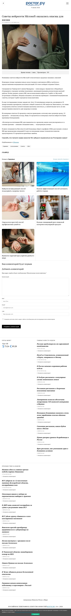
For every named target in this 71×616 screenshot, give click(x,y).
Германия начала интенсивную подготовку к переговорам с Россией (16, 584)
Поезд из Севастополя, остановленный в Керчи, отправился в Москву (53, 356)
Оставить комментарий (43, 350)
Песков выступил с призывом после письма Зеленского (16, 542)
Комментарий (5, 277)
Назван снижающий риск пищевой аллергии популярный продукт (50, 223)
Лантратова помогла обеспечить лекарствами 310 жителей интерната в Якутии (53, 401)
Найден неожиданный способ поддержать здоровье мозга (14, 190)
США (28, 146)
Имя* (3, 298)
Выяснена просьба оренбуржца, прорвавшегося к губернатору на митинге (15, 529)
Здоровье (16, 142)
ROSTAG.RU (51, 607)
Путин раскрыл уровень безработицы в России (53, 438)
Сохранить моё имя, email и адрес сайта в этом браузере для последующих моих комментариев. (29, 319)
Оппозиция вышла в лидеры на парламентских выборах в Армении (16, 495)
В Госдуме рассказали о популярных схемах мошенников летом (51, 378)
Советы (23, 146)
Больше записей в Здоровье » (61, 159)
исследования (14, 146)
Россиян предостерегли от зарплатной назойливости (53, 345)
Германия (5, 146)
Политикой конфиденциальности (23, 612)
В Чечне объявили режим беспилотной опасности (17, 573)
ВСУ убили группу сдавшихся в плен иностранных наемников (16, 517)
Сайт (3, 311)
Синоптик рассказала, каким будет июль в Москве (51, 427)
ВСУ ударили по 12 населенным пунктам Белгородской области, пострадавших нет (15, 483)
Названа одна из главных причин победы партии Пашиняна (15, 470)
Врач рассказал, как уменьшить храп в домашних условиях (52, 449)
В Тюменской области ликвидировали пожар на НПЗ (17, 553)
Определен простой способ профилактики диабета (13, 223)
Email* (3, 305)
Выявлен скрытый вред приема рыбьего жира (18, 257)
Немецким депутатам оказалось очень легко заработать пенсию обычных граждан (53, 415)
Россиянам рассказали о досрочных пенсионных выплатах (51, 389)
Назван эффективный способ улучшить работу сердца (52, 190)
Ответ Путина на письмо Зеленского (17, 563)
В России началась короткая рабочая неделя (52, 367)
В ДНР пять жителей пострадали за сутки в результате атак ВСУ (17, 506)
